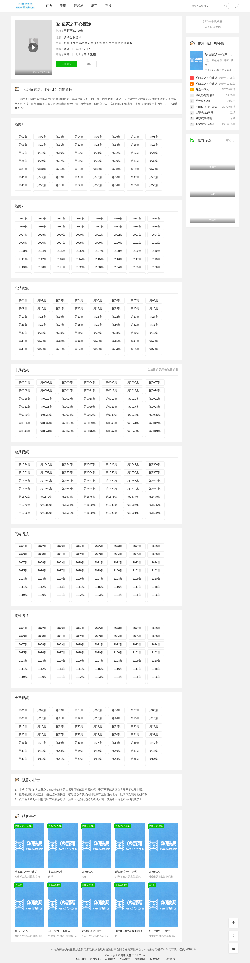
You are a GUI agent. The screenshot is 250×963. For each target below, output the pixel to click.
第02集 (42, 136)
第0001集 (24, 382)
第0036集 (24, 423)
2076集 (118, 218)
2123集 (99, 267)
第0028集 (155, 406)
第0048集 (133, 431)
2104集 (42, 250)
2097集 (61, 242)
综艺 (94, 5)
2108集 (118, 250)
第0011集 (89, 390)
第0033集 (111, 414)
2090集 (80, 234)
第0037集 (46, 423)
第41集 (23, 177)
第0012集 (111, 390)
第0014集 (155, 390)
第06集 (116, 136)
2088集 (42, 234)
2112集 (42, 259)
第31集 (135, 160)
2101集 (137, 242)
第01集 (23, 136)
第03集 (60, 136)
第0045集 (68, 431)
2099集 (99, 242)
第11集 (60, 144)
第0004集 (89, 382)
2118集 (156, 259)
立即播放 (66, 63)
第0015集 (24, 398)
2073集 (61, 218)
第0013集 (133, 390)
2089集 (61, 234)
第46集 (116, 177)
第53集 (97, 185)
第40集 (153, 169)
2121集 (61, 267)
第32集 (153, 160)
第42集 (42, 177)
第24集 (153, 152)
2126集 (156, 267)
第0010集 (68, 390)
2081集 (61, 226)
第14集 (116, 144)
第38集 (116, 169)
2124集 (118, 267)
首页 (49, 5)
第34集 (42, 169)
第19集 (60, 152)
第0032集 (89, 414)
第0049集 (155, 431)
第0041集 (133, 423)
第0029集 (24, 414)
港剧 (93, 54)
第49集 (23, 185)
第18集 (42, 152)
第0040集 (111, 423)
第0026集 (111, 406)
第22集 (116, 152)
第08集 (153, 136)
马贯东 (110, 43)
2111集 (23, 259)
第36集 (79, 169)
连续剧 (78, 5)
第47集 (135, 177)
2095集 (23, 242)
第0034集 (133, 414)
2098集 (80, 242)
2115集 (99, 259)
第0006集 (133, 382)
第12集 (79, 144)
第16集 (153, 144)
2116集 (118, 259)
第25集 (23, 160)
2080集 (42, 226)
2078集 (156, 218)
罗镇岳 (68, 37)
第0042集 (155, 423)
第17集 (23, 152)
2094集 (156, 234)
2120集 (42, 267)
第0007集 (155, 382)
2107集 (99, 250)
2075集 (99, 218)
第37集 (97, 169)
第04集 (79, 136)
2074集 (80, 218)
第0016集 (46, 398)
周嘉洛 (128, 43)
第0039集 (89, 423)
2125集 (137, 267)
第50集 (42, 185)
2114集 (80, 259)
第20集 (79, 152)
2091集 (99, 234)
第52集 (79, 185)
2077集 (137, 218)
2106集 (80, 250)
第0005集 (111, 382)
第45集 (97, 177)
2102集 (156, 242)
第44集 (79, 177)
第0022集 (24, 406)
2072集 (42, 218)
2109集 (137, 250)
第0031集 (68, 414)
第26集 (42, 160)
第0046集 (89, 431)
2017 (87, 49)
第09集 (23, 144)
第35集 (60, 169)
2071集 (23, 218)
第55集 (135, 185)
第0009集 (46, 390)
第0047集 (111, 431)
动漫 (108, 5)
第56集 (153, 185)
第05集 (97, 136)
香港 (66, 49)
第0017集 (68, 398)
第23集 (135, 152)
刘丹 (66, 43)
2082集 (80, 226)
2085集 (137, 226)
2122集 (80, 267)
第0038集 (68, 423)
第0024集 (68, 406)
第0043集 (24, 431)
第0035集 (155, 414)
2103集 (23, 250)
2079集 (23, 226)
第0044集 (46, 431)
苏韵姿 (119, 43)
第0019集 (111, 398)
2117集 (137, 259)
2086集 (156, 226)
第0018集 (89, 398)
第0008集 (24, 390)
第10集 (42, 144)
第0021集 (155, 398)
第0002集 (46, 382)
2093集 (137, 234)
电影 (63, 5)
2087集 (23, 234)
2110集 (156, 250)
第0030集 (46, 414)
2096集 (42, 242)
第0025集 (89, 406)
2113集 (61, 259)
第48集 (153, 177)
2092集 (118, 234)
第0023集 (46, 406)
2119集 (23, 267)
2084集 (118, 226)
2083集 (99, 226)
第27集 (60, 160)
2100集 (118, 242)
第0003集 (68, 382)
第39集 (135, 169)
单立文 (74, 43)
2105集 (61, 250)
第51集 (60, 185)
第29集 (97, 160)
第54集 (116, 185)
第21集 (97, 152)
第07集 (135, 136)
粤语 (66, 54)
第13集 (97, 144)
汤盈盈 (83, 43)
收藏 (88, 63)
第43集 (60, 177)
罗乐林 (101, 43)
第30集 (116, 160)
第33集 (23, 169)
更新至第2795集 (74, 30)
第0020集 (133, 398)
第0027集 (133, 406)
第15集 (135, 144)
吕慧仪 (92, 43)
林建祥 (77, 37)
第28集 (79, 160)
